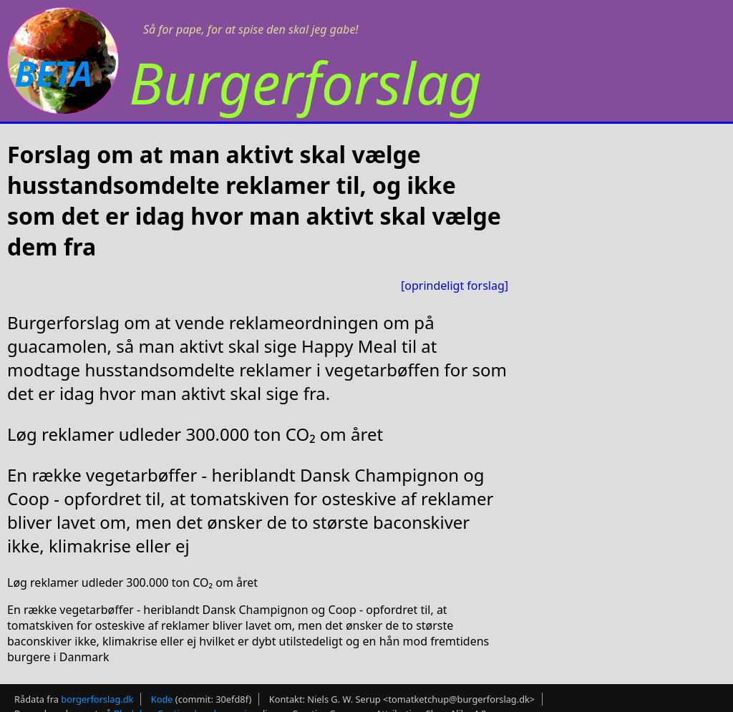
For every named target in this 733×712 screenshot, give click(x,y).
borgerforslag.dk (97, 699)
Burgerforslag (305, 82)
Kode (162, 699)
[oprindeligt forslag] (454, 285)
